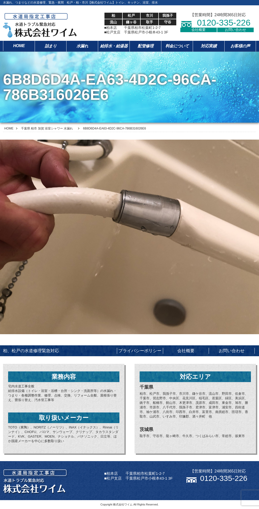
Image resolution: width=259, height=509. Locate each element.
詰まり (51, 46)
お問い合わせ (235, 30)
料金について (177, 46)
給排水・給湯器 (114, 46)
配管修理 (145, 46)
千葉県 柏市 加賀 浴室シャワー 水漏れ (47, 128)
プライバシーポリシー (139, 350)
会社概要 (198, 30)
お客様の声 (240, 46)
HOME (19, 46)
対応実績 (209, 46)
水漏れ (82, 46)
